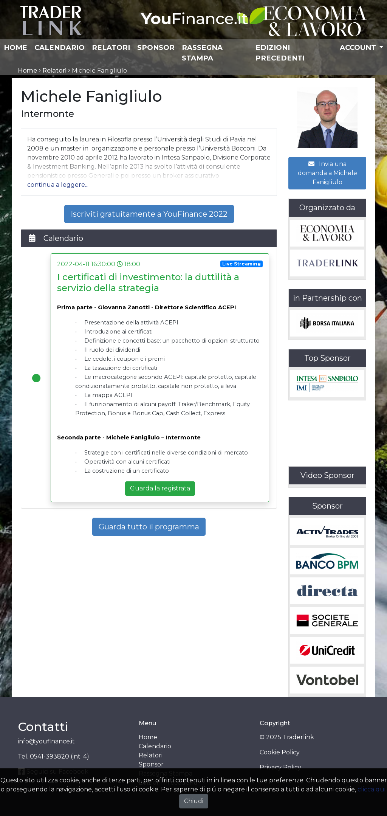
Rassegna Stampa (202, 52)
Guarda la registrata (160, 488)
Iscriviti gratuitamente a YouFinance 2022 (149, 214)
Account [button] (359, 47)
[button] (57, 184)
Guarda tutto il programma (149, 526)
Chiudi (193, 801)
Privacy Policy (280, 767)
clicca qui (371, 789)
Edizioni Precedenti (280, 52)
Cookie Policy (280, 752)
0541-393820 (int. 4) (59, 756)
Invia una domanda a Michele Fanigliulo (327, 173)
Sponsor (156, 47)
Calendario (59, 47)
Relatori (111, 47)
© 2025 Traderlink (287, 737)
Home (15, 47)
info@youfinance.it (46, 741)
